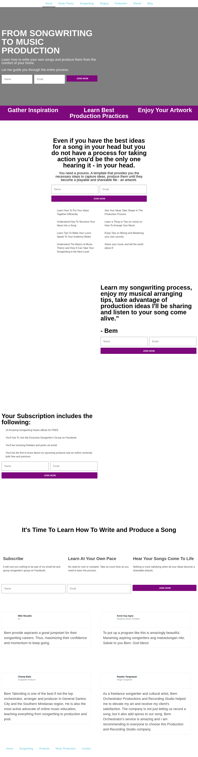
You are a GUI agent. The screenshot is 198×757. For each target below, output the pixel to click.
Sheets (137, 3)
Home (48, 3)
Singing (104, 3)
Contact (86, 748)
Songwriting (87, 3)
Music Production (65, 748)
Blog (150, 3)
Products (44, 748)
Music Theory (66, 3)
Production (121, 3)
